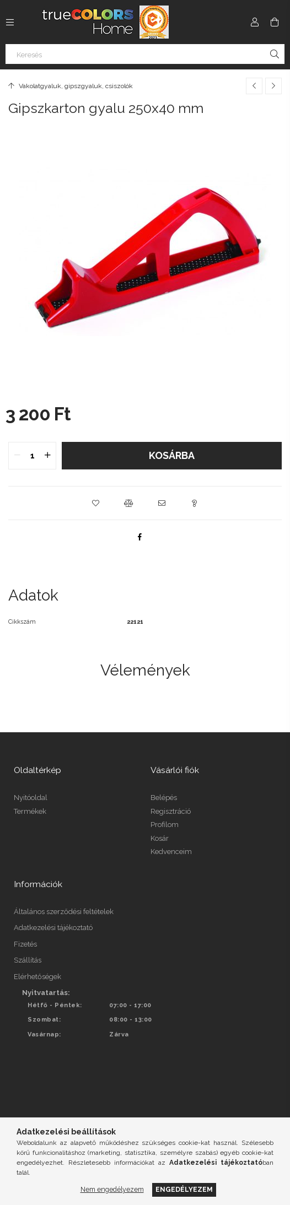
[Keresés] (145, 54)
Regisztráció (171, 811)
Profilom (165, 824)
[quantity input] (32, 455)
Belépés (164, 797)
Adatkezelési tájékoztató (53, 927)
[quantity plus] (47, 455)
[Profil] (255, 22)
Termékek (30, 811)
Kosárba (172, 455)
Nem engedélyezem (112, 1189)
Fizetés (25, 944)
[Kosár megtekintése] (274, 22)
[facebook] (139, 536)
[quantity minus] (17, 455)
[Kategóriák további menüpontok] (10, 22)
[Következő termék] (273, 86)
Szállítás (27, 960)
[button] (95, 503)
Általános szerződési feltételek (64, 911)
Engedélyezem (184, 1189)
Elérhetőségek (37, 976)
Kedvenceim (171, 851)
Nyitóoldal (30, 797)
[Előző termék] (254, 86)
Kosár (160, 838)
